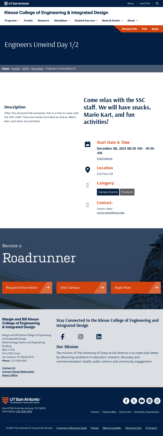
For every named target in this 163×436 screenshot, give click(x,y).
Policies (95, 428)
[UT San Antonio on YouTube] (142, 401)
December (37, 68)
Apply (155, 28)
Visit (144, 28)
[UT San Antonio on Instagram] (157, 401)
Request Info (129, 28)
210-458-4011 (24, 411)
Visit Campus (82, 288)
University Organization (146, 412)
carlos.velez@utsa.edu (110, 212)
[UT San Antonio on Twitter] (134, 401)
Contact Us (8, 368)
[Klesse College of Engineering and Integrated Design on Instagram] (81, 338)
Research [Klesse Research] (43, 20)
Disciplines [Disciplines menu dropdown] (60, 20)
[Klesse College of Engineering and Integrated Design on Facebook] (63, 338)
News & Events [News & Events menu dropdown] (111, 20)
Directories (125, 412)
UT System (151, 428)
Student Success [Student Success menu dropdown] (85, 20)
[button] (157, 3)
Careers (95, 412)
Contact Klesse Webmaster (18, 371)
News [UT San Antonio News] (130, 3)
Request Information (28, 288)
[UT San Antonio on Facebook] (126, 401)
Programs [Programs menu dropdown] (11, 20)
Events (16, 68)
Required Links (133, 428)
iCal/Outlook (105, 158)
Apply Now (137, 288)
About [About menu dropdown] (131, 20)
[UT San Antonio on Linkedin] (149, 401)
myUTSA (145, 3)
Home (5, 68)
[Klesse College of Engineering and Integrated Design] (55, 11)
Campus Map (109, 412)
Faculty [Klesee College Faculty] (28, 20)
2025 (26, 68)
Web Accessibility (112, 428)
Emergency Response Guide (72, 428)
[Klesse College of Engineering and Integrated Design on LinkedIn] (99, 338)
